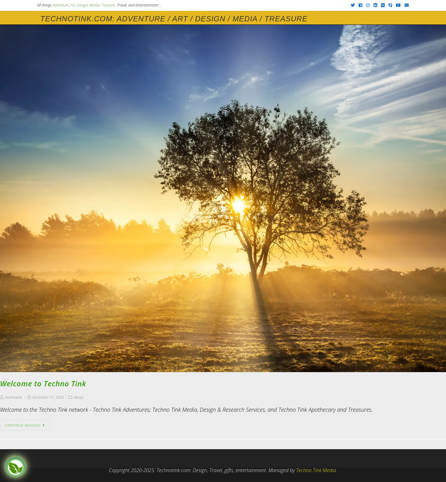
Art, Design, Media (85, 5)
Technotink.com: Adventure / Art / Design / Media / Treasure (174, 19)
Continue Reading (25, 425)
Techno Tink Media (316, 470)
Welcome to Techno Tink (43, 383)
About (78, 397)
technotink (13, 397)
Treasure (108, 5)
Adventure (61, 5)
